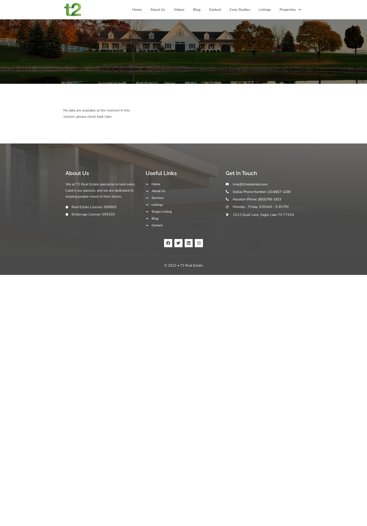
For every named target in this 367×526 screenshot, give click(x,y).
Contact (215, 9)
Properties (291, 10)
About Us (157, 9)
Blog (196, 9)
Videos (179, 9)
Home (137, 9)
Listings (265, 9)
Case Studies (240, 9)
